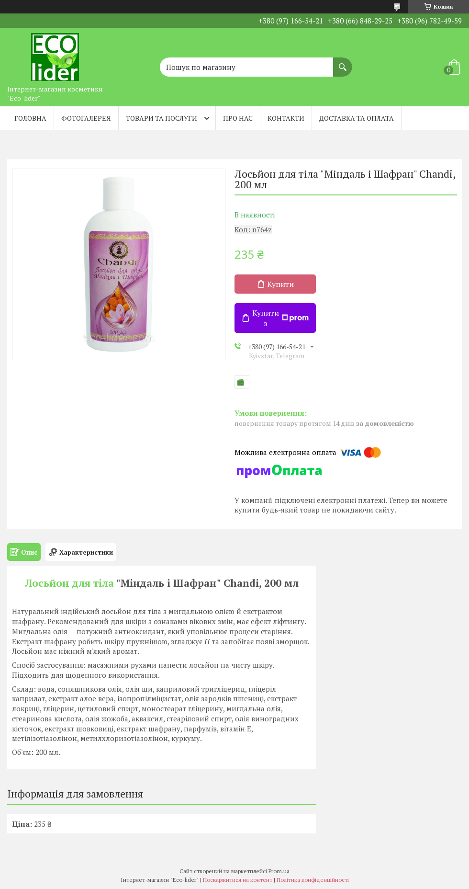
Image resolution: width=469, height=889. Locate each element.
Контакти (286, 118)
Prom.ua (279, 871)
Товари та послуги (161, 118)
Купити (280, 284)
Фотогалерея (86, 118)
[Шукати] (342, 62)
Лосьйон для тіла (69, 583)
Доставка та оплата (356, 118)
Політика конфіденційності (313, 879)
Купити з (280, 318)
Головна (30, 118)
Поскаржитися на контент (237, 879)
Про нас (238, 118)
